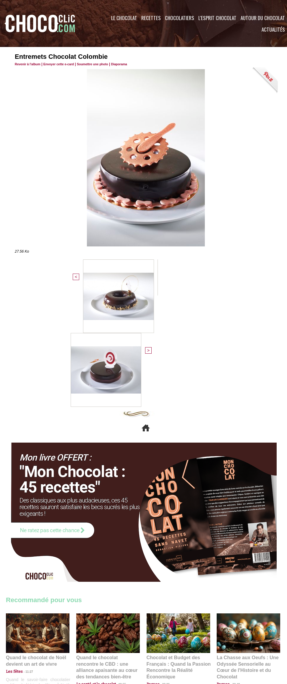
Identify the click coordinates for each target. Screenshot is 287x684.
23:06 (164, 570)
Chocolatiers (179, 18)
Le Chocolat (124, 18)
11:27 (26, 559)
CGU (84, 648)
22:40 (234, 564)
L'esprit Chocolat (217, 18)
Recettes (151, 18)
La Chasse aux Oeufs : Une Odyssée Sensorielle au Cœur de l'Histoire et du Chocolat (246, 552)
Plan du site (160, 648)
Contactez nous (23, 648)
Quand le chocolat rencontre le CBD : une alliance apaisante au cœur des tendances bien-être (107, 552)
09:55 (118, 564)
